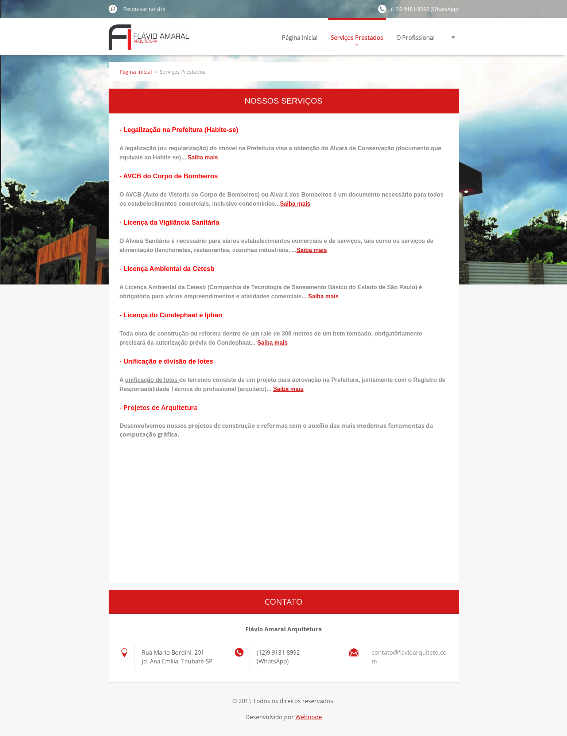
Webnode (308, 717)
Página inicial (300, 38)
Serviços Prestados (357, 40)
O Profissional (415, 38)
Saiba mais (202, 157)
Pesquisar (113, 8)
